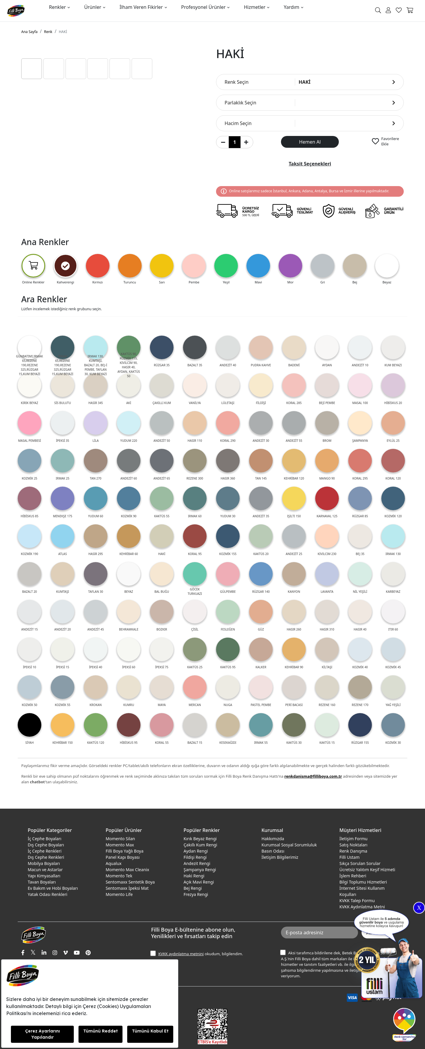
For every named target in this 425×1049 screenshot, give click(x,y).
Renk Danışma (353, 851)
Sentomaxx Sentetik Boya (130, 882)
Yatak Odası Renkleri (47, 894)
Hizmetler (254, 7)
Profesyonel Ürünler (203, 7)
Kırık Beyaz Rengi (200, 838)
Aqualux (114, 863)
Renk (48, 31)
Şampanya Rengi (200, 869)
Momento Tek (119, 876)
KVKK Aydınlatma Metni (362, 907)
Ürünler (92, 7)
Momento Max (120, 845)
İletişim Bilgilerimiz (279, 857)
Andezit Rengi (197, 863)
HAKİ (63, 31)
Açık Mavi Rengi (199, 882)
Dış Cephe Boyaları (46, 845)
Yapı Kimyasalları (44, 876)
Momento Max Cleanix (127, 869)
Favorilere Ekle (390, 141)
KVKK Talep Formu (357, 900)
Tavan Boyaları (42, 882)
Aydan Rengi (196, 851)
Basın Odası (272, 851)
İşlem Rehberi (352, 876)
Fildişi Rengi (195, 857)
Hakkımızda (272, 838)
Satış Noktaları (353, 845)
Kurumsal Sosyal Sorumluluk (289, 845)
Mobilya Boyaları (44, 863)
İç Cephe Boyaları (44, 838)
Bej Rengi (193, 888)
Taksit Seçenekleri (310, 163)
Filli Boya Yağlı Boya (124, 851)
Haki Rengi (194, 876)
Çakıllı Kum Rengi (200, 845)
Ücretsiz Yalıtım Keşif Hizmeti (367, 869)
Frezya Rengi (196, 894)
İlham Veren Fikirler (141, 7)
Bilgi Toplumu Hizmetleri (363, 882)
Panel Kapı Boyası (123, 857)
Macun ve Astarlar (45, 869)
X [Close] (419, 907)
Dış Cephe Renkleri (46, 857)
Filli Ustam (349, 857)
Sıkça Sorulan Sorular (359, 863)
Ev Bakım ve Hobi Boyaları (53, 888)
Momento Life (119, 894)
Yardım (291, 7)
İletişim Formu (353, 838)
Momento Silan (120, 838)
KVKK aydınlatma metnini (181, 953)
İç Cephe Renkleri (44, 851)
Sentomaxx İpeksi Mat (127, 888)
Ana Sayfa (29, 31)
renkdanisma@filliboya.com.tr (313, 776)
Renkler (57, 7)
